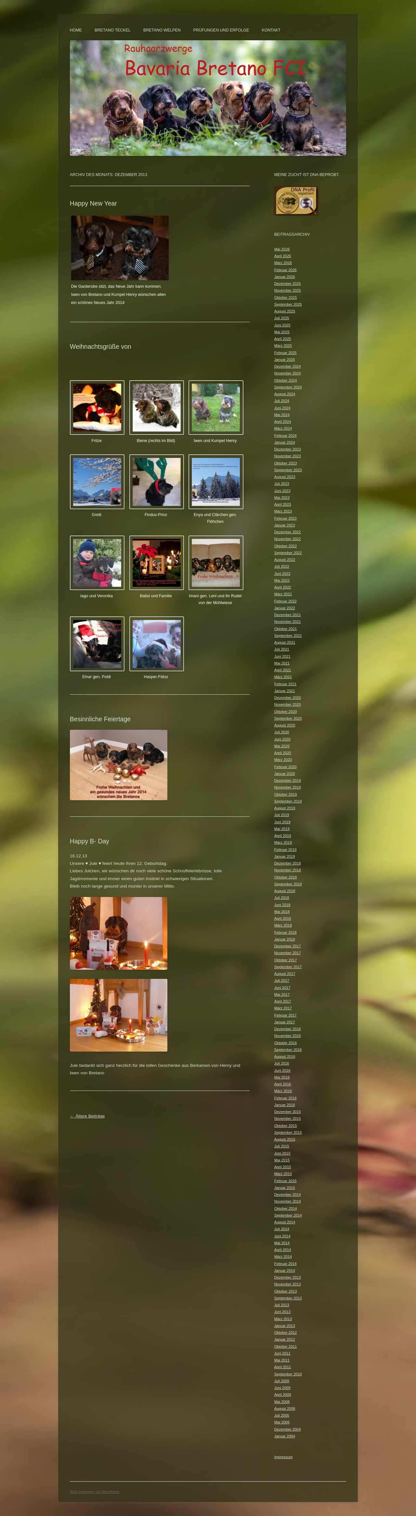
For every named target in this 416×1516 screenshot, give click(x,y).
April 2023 (282, 504)
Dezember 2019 (287, 780)
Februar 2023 (285, 518)
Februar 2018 (285, 932)
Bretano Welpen (162, 30)
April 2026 (282, 256)
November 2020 (287, 704)
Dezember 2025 (287, 283)
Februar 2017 (285, 1015)
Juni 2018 (282, 905)
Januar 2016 (284, 1105)
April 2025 (282, 339)
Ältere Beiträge (87, 1116)
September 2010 (288, 1374)
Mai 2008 (282, 1402)
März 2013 (283, 1319)
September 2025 (288, 304)
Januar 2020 (284, 774)
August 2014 (284, 1222)
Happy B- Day (89, 841)
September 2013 (288, 1298)
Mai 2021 (282, 663)
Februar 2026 (285, 270)
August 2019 (284, 808)
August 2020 (284, 725)
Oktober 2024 (285, 380)
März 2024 (283, 428)
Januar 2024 (284, 442)
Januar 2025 (284, 359)
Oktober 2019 (285, 794)
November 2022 (287, 539)
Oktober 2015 (285, 1126)
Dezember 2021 (287, 615)
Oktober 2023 (285, 463)
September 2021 (288, 636)
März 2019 (283, 842)
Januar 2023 (284, 525)
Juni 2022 (282, 573)
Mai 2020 (282, 746)
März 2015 (283, 1174)
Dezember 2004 (287, 1429)
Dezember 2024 (287, 366)
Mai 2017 (282, 994)
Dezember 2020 (287, 698)
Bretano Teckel (112, 30)
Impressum (283, 1457)
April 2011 (282, 1367)
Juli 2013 (281, 1305)
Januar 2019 (284, 856)
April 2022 (282, 587)
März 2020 (283, 760)
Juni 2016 (282, 1070)
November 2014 (287, 1201)
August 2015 (284, 1139)
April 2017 (282, 1001)
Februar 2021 (285, 684)
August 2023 (284, 477)
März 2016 (283, 1091)
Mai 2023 (282, 497)
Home (76, 30)
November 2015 (287, 1118)
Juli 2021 (281, 649)
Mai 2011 (282, 1360)
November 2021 (287, 622)
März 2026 (283, 263)
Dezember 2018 (287, 863)
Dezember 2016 (287, 1029)
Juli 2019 (281, 815)
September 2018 (288, 884)
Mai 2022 (282, 580)
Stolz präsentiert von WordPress (94, 1492)
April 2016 (282, 1084)
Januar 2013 (284, 1326)
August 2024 (284, 394)
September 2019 (288, 801)
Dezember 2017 (287, 946)
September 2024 (288, 387)
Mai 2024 (282, 415)
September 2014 (288, 1215)
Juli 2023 (281, 484)
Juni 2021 (282, 656)
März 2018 (283, 925)
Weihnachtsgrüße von (100, 346)
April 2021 (282, 670)
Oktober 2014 (285, 1208)
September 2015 (288, 1132)
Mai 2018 (282, 912)
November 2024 (287, 373)
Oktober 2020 (285, 712)
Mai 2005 (282, 1422)
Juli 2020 (281, 732)
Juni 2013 (282, 1312)
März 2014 (283, 1256)
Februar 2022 (285, 601)
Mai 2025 (282, 332)
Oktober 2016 (285, 1043)
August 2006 (284, 1408)
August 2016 (284, 1056)
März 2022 (283, 594)
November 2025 (287, 290)
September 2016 (288, 1050)
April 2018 (282, 918)
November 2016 (287, 1036)
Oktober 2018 (285, 877)
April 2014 (282, 1250)
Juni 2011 (282, 1353)
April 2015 (282, 1167)
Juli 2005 (281, 1415)
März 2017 (283, 1008)
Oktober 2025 (285, 297)
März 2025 (283, 345)
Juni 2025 (282, 325)
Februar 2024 (285, 435)
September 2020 (288, 718)
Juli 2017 (281, 980)
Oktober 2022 (285, 546)
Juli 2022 (281, 566)
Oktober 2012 (285, 1332)
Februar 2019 (285, 850)
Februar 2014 (285, 1264)
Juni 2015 (282, 1153)
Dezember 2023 (287, 449)
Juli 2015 (281, 1146)
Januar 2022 (284, 608)
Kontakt (271, 30)
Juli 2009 (281, 1381)
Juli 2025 (281, 318)
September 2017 (288, 967)
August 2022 (284, 560)
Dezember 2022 (287, 532)
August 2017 (284, 974)
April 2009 (282, 1394)
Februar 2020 (285, 767)
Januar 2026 (284, 277)
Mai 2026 (282, 249)
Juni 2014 (282, 1236)
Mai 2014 (282, 1243)
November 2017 (287, 953)
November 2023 (287, 456)
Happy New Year (93, 203)
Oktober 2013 (285, 1291)
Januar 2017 (284, 1022)
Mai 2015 (282, 1160)
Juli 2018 (281, 898)
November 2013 (287, 1284)
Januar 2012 (284, 1339)
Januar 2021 (284, 691)
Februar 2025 (285, 353)
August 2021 (284, 642)
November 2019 (287, 787)
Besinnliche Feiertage (100, 719)
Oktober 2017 (285, 960)
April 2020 (282, 753)
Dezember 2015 (287, 1112)
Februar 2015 (285, 1181)
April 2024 (282, 421)
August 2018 (284, 891)
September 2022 (288, 553)
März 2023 (283, 511)
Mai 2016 (282, 1077)
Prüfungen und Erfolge (221, 30)
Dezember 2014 (287, 1194)
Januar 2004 (284, 1436)
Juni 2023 (282, 491)
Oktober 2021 (285, 629)
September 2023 (288, 470)
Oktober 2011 (285, 1346)
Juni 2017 (282, 988)
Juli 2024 (281, 401)
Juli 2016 (281, 1063)
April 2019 (282, 836)
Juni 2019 (282, 822)
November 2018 (287, 870)
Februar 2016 (285, 1098)
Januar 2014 (284, 1270)
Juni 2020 (282, 739)
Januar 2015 (284, 1188)
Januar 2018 (284, 939)
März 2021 (283, 677)
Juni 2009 (282, 1388)
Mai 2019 (282, 829)
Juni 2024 (282, 408)
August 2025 (284, 311)
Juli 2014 (281, 1229)
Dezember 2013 (287, 1277)
